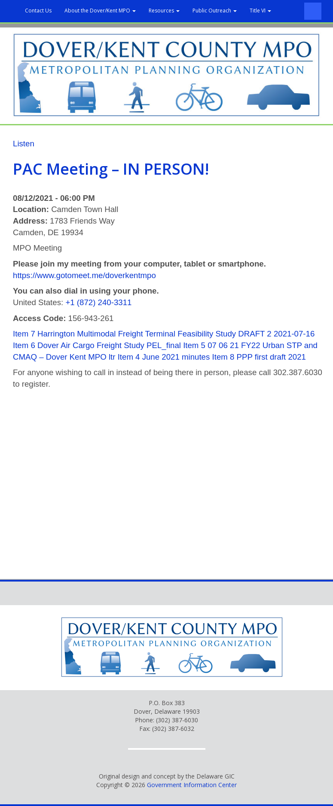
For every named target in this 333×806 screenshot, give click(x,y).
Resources (164, 10)
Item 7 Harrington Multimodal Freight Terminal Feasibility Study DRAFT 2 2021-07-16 (164, 333)
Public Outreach (214, 10)
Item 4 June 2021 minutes (164, 356)
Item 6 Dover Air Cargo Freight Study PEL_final (97, 345)
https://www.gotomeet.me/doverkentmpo (84, 275)
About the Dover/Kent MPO (100, 10)
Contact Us (38, 10)
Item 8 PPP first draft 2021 (259, 356)
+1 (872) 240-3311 (98, 302)
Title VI (260, 10)
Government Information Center (192, 785)
